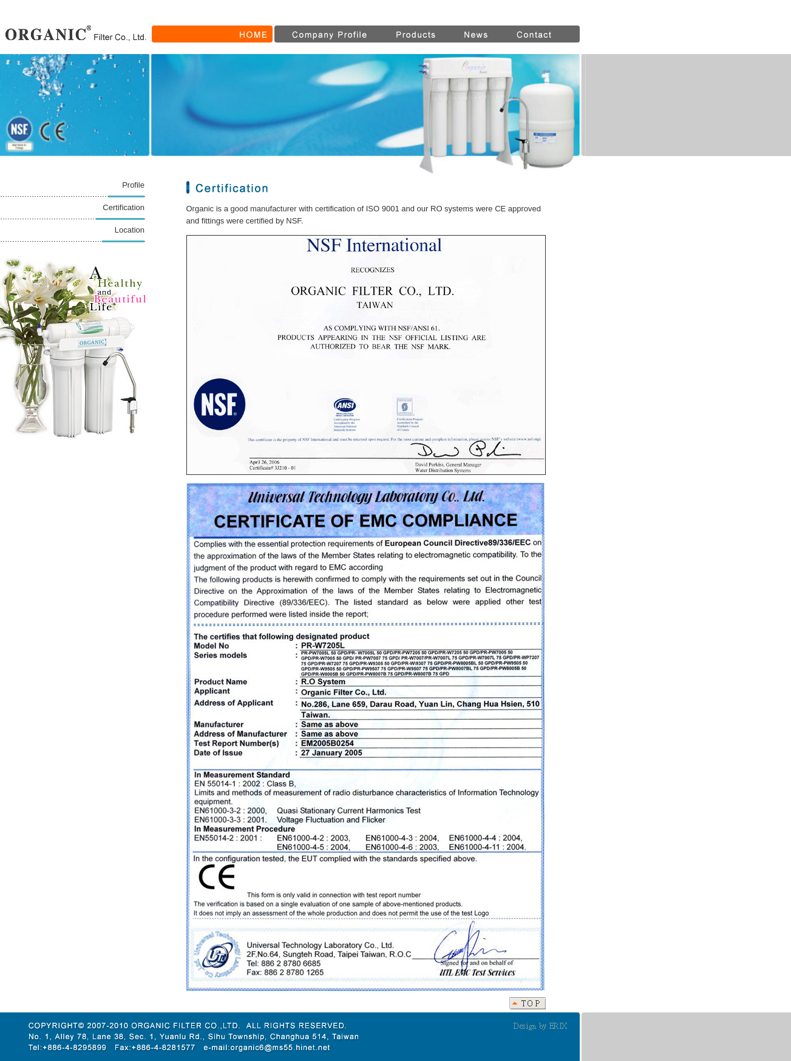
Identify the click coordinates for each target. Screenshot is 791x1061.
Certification (123, 207)
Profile (133, 184)
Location (129, 229)
